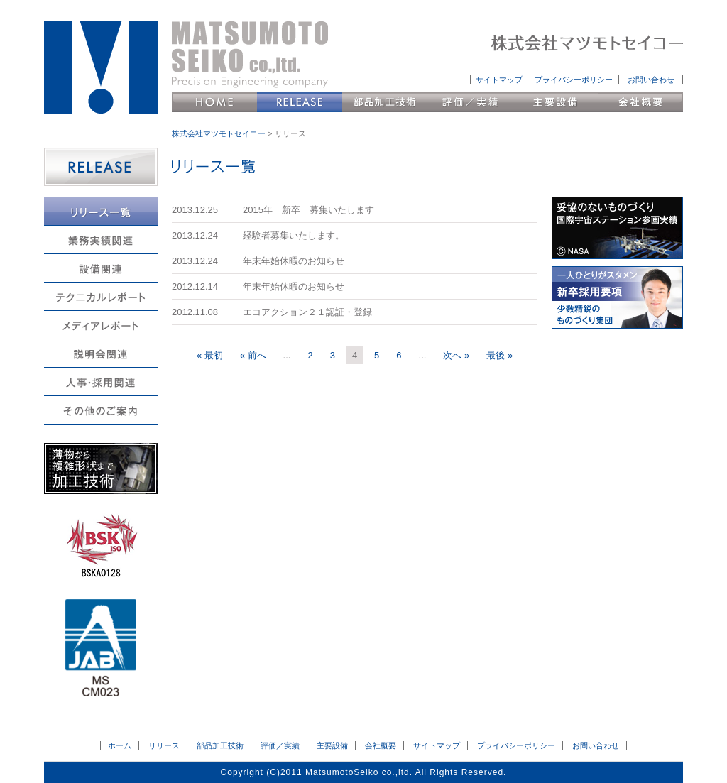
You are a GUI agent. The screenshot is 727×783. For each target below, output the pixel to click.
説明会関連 (101, 353)
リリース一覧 (101, 211)
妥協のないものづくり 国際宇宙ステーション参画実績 (617, 228)
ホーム (119, 745)
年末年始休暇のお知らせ (293, 261)
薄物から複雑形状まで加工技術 (101, 468)
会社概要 (640, 102)
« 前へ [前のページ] (253, 355)
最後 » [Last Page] (499, 355)
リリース (299, 102)
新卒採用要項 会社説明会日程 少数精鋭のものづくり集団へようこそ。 (617, 297)
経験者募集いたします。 (293, 235)
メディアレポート (101, 325)
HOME (214, 102)
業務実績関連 (101, 239)
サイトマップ (499, 79)
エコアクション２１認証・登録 (307, 312)
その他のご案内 (101, 410)
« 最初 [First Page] (210, 355)
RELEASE (101, 167)
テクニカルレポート (101, 296)
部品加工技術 (384, 102)
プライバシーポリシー (574, 79)
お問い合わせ (651, 79)
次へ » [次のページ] (456, 355)
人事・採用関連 (101, 381)
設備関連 (101, 268)
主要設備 (555, 102)
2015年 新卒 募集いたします (308, 209)
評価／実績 (470, 102)
